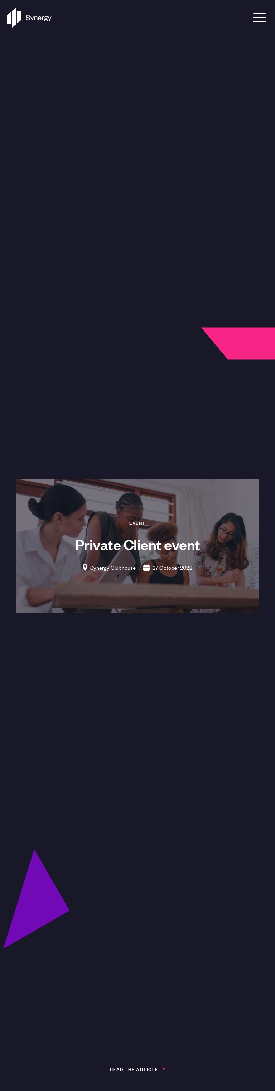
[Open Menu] (259, 17)
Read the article (134, 1068)
